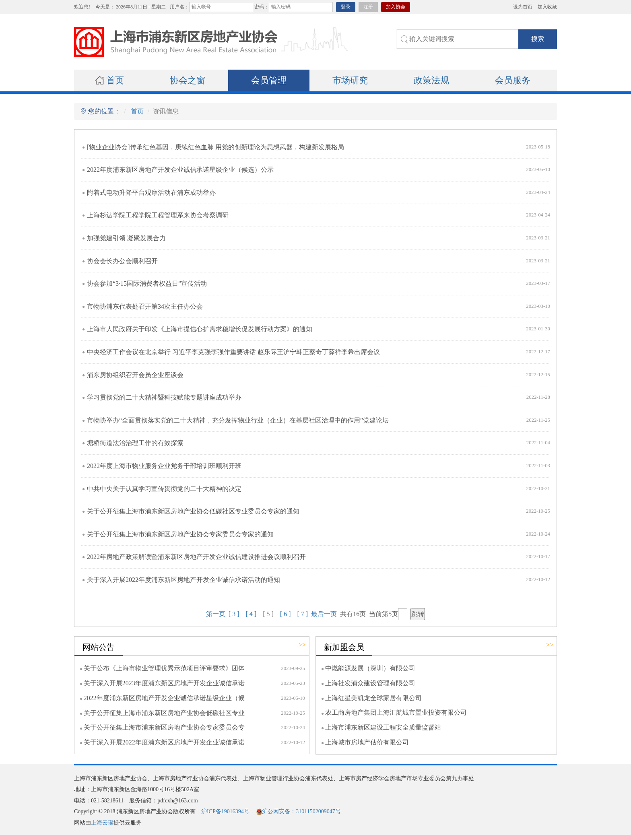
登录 (346, 7)
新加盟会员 (344, 647)
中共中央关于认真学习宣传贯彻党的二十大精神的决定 (164, 488)
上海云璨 (102, 823)
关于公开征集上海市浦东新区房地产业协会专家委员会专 (164, 727)
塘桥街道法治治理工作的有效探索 (135, 442)
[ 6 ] (285, 613)
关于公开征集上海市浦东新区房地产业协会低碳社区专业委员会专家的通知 (193, 511)
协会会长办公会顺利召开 (122, 261)
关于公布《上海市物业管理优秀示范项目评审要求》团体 (164, 668)
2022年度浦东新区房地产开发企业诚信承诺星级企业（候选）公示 (180, 169)
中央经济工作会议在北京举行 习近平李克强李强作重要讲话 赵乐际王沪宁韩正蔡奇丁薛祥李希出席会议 (233, 351)
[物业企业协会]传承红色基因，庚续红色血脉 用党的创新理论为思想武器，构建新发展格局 (215, 147)
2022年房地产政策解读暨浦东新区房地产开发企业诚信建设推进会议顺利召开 (196, 556)
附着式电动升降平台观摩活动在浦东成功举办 (151, 192)
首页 (109, 80)
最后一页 (324, 613)
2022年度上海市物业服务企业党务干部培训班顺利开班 (164, 465)
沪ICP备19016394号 (225, 811)
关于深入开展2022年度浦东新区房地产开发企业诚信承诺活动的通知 (183, 579)
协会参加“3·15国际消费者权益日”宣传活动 (147, 283)
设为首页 (522, 7)
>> (302, 644)
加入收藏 (547, 7)
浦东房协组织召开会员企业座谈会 (135, 374)
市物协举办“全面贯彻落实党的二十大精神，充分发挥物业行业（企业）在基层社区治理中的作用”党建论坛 (238, 420)
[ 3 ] (234, 613)
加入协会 (395, 7)
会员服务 (512, 80)
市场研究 (350, 80)
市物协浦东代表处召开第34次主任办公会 (145, 306)
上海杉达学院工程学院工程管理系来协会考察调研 (158, 215)
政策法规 (431, 80)
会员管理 (269, 80)
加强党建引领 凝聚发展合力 (126, 238)
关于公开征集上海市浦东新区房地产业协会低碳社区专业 (164, 712)
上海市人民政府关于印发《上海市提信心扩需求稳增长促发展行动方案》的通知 (199, 329)
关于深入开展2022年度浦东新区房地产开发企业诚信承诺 (164, 742)
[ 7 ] (302, 613)
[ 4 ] (251, 613)
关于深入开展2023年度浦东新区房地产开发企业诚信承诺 (164, 683)
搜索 (537, 38)
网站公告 (98, 647)
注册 (368, 7)
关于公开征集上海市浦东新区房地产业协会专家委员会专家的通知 (180, 534)
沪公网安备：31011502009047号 (298, 811)
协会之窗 (187, 80)
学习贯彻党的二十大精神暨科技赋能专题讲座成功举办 (164, 397)
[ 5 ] (268, 613)
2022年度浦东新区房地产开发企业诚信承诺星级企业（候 (164, 698)
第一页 (215, 613)
